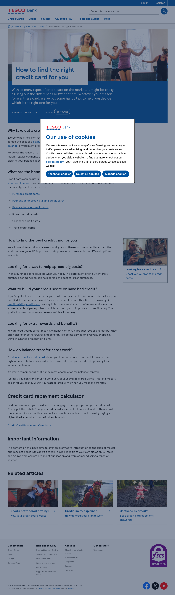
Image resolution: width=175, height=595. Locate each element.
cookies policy (55, 161)
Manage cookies (115, 173)
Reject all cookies (87, 173)
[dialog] (88, 151)
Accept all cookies (59, 173)
